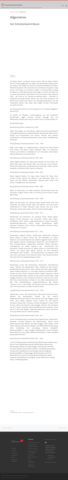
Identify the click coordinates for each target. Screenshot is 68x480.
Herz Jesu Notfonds (32, 448)
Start (11, 12)
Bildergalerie (14, 455)
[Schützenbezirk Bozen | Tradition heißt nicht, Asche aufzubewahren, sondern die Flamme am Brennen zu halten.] (2, 5)
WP (8, 477)
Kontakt (13, 457)
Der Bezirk (16, 12)
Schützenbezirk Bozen (10, 475)
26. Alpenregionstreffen (34, 442)
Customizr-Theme (22, 477)
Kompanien (14, 452)
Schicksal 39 (31, 454)
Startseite (13, 448)
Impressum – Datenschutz (14, 460)
